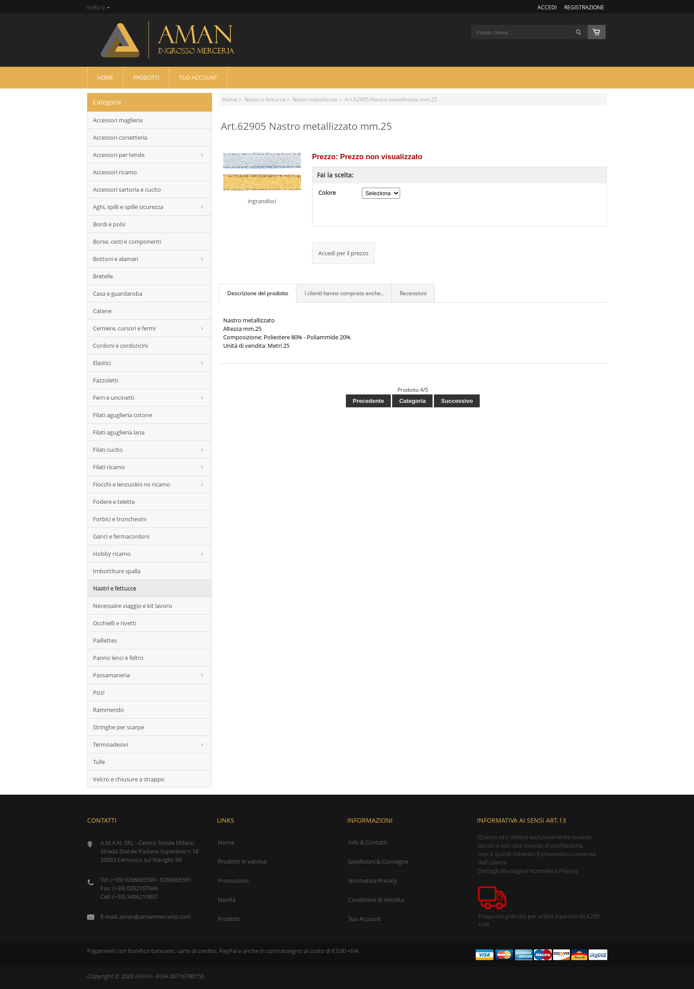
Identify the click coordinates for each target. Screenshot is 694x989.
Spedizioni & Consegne (378, 861)
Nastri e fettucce (265, 99)
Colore (327, 193)
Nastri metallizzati (315, 99)
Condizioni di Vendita (376, 900)
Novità (227, 900)
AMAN (143, 976)
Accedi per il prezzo (343, 253)
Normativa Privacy (372, 880)
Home (105, 77)
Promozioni (233, 880)
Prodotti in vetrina (242, 861)
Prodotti (146, 77)
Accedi (547, 7)
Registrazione (584, 7)
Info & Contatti (367, 842)
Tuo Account (198, 77)
